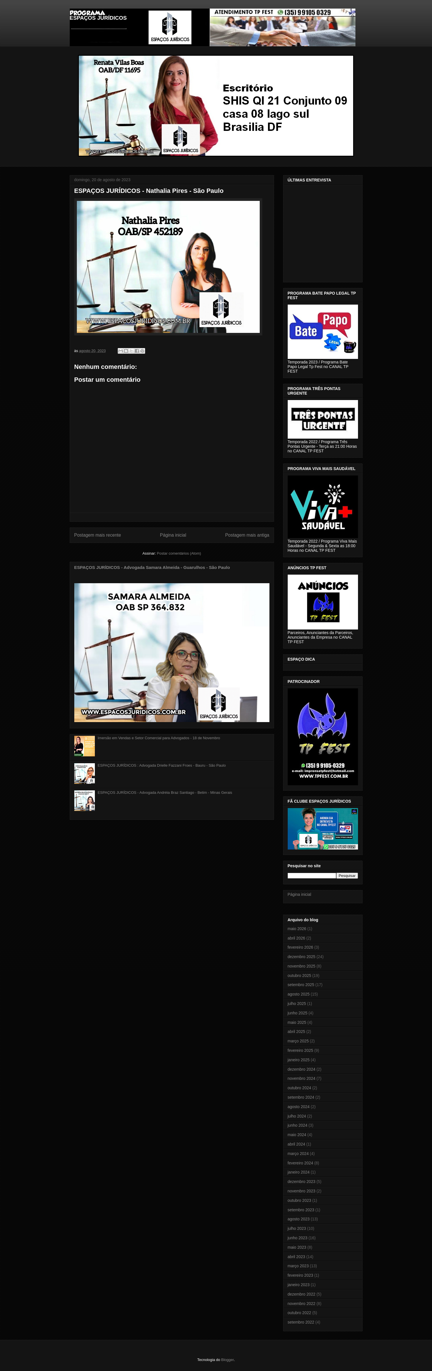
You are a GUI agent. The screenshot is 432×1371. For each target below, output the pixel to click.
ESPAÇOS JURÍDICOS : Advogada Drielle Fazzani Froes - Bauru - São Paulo (162, 765)
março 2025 (298, 1041)
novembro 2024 (301, 1078)
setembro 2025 (301, 984)
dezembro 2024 (301, 1069)
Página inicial (173, 535)
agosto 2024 (299, 1106)
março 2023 (298, 1266)
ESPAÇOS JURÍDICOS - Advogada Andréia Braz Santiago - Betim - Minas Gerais (165, 792)
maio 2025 (297, 1022)
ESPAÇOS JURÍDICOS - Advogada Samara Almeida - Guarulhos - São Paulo (152, 567)
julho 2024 (297, 1116)
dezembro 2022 (301, 1294)
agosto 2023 (299, 1219)
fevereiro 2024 (300, 1163)
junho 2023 (297, 1238)
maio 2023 (297, 1247)
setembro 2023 (301, 1210)
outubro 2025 (299, 975)
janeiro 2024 (299, 1172)
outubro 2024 (299, 1088)
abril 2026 (296, 938)
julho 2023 (297, 1228)
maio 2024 (297, 1134)
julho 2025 (297, 1003)
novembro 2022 (301, 1303)
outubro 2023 (299, 1200)
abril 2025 (296, 1031)
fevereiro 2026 (300, 947)
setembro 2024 (301, 1097)
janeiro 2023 (299, 1284)
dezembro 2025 (301, 956)
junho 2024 (297, 1125)
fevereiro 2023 (300, 1275)
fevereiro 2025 (300, 1050)
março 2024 (298, 1153)
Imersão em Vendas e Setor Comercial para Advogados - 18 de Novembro (159, 738)
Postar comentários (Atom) (179, 553)
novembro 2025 (301, 966)
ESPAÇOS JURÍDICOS (98, 18)
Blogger (227, 1360)
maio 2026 (297, 928)
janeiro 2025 (299, 1060)
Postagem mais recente (97, 535)
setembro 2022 (301, 1322)
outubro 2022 (299, 1312)
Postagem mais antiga (247, 535)
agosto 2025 (299, 994)
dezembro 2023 (301, 1181)
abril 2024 (296, 1144)
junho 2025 (297, 1013)
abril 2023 (296, 1256)
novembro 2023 (301, 1191)
